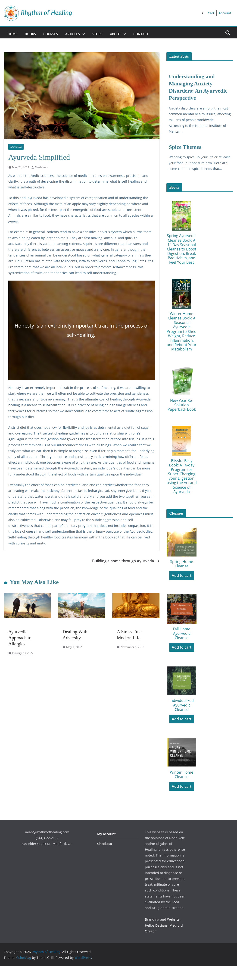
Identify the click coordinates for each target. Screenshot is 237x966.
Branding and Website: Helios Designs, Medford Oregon (164, 925)
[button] (82, 34)
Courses (50, 34)
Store (97, 34)
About (115, 34)
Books (30, 34)
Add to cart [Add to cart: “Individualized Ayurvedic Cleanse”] (181, 719)
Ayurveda (16, 146)
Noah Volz (41, 167)
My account (106, 834)
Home (12, 34)
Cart (211, 13)
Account (225, 13)
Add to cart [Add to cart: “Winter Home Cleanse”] (181, 786)
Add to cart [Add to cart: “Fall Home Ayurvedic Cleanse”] (181, 647)
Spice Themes (185, 147)
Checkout (104, 843)
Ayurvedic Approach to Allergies (19, 637)
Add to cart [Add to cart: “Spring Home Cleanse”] (181, 575)
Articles (72, 34)
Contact (140, 34)
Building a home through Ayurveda (125, 560)
